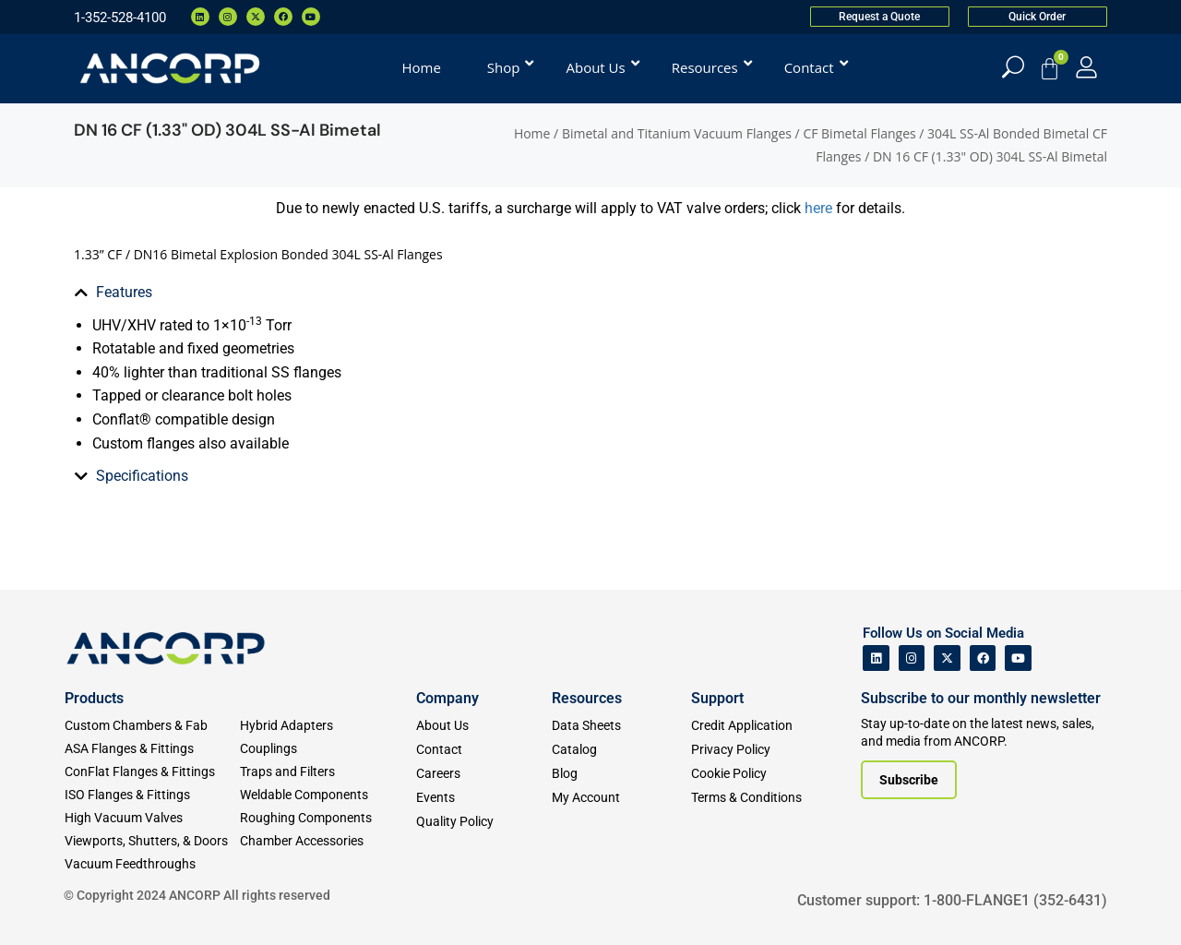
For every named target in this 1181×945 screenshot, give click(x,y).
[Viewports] (152, 841)
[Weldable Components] (327, 795)
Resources (587, 698)
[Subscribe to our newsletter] (909, 779)
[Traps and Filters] (327, 772)
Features (124, 292)
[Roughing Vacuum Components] (327, 818)
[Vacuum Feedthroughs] (152, 864)
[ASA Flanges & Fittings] (152, 749)
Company (447, 698)
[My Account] (1086, 66)
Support (717, 698)
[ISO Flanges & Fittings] (152, 795)
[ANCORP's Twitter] (947, 658)
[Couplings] (327, 749)
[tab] (207, 292)
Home (532, 133)
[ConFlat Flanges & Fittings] (152, 772)
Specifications (142, 475)
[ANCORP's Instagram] (912, 658)
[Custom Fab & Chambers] (152, 726)
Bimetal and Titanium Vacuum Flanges (677, 133)
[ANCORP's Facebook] (983, 658)
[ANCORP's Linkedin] (876, 658)
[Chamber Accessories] (327, 841)
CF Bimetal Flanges (859, 133)
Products (94, 698)
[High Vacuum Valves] (152, 818)
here (820, 208)
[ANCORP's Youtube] (1018, 658)
